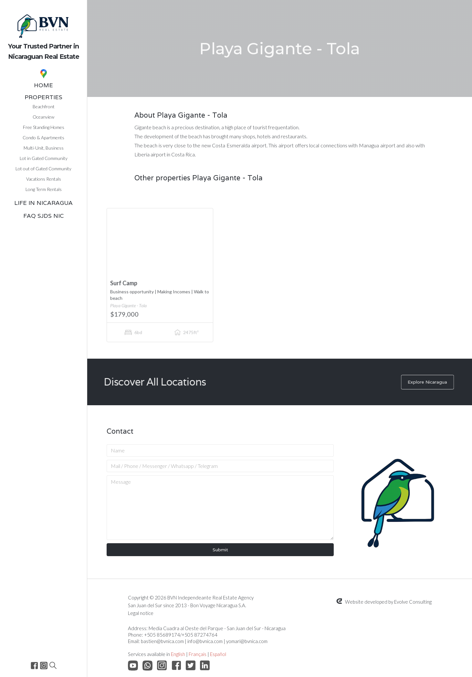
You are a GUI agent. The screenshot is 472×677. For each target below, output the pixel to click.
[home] (43, 32)
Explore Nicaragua (430, 382)
